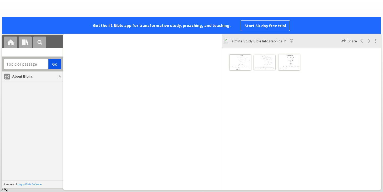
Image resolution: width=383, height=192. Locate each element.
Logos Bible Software (30, 184)
